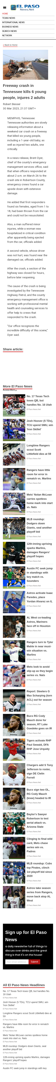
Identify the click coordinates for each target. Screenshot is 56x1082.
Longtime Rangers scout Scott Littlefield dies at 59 (39, 449)
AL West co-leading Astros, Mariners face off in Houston (39, 621)
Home (5, 13)
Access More (9, 390)
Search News (9, 31)
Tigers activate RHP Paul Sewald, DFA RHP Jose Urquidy (39, 744)
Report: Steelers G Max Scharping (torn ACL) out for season (39, 695)
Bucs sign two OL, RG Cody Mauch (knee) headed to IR (39, 794)
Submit (34, 961)
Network (7, 35)
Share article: (13, 349)
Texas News (8, 18)
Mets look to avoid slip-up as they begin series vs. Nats (40, 671)
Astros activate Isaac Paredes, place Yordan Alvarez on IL (40, 597)
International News (13, 22)
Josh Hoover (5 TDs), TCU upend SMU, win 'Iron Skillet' (40, 425)
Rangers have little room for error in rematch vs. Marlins (39, 474)
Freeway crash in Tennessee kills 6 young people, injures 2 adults (24, 91)
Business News (10, 26)
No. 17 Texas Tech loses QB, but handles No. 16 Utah (39, 400)
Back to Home (10, 45)
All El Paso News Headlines (24, 985)
